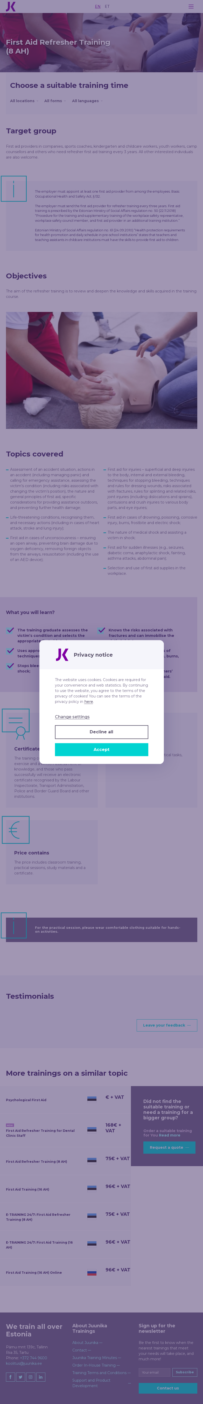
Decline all (101, 731)
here (88, 701)
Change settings (72, 717)
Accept (101, 749)
